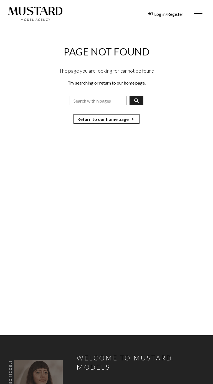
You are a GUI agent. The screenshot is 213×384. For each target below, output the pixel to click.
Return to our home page (106, 119)
